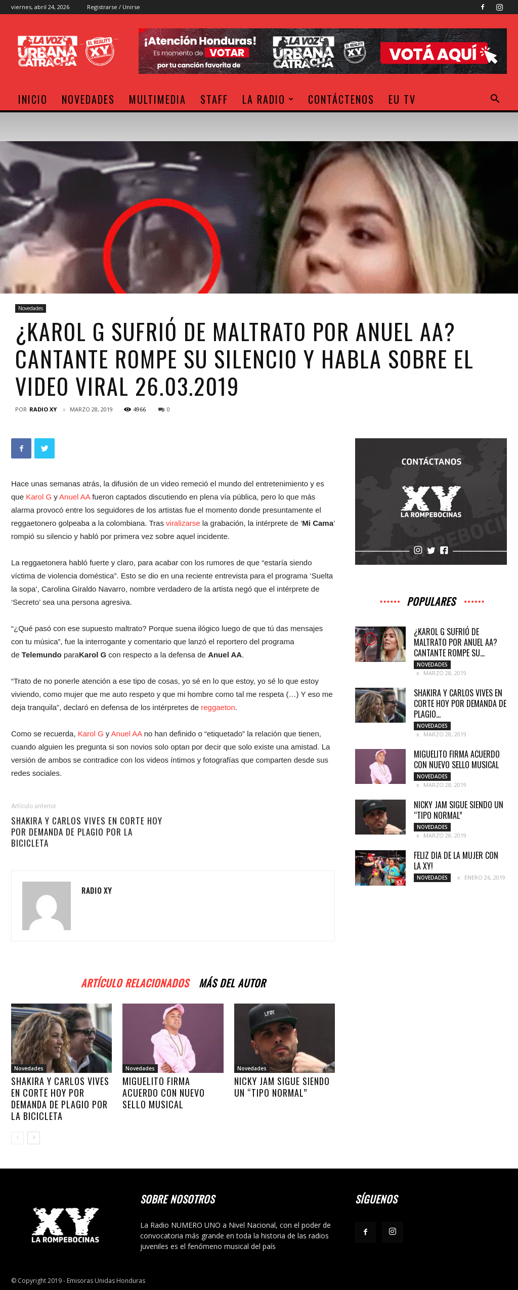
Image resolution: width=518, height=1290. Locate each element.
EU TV (402, 99)
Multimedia (157, 99)
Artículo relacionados (135, 981)
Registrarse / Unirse (113, 7)
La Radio (268, 99)
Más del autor (232, 981)
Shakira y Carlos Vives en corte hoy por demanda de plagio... (460, 703)
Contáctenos (341, 99)
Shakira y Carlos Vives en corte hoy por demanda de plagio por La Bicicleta (86, 832)
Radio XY (43, 409)
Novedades (88, 99)
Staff (214, 99)
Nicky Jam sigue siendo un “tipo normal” (282, 1086)
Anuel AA (74, 496)
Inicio (33, 99)
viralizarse (183, 523)
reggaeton (218, 707)
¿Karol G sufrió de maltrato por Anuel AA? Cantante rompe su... (455, 642)
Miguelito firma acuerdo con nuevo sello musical (163, 1092)
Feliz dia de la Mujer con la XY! (456, 860)
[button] (495, 100)
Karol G (39, 496)
